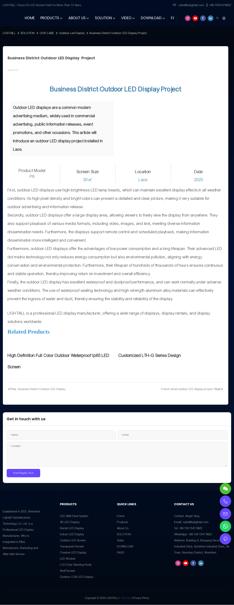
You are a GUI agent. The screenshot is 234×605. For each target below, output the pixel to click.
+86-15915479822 (218, 5)
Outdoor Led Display (72, 33)
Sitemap (125, 598)
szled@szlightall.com (188, 5)
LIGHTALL (9, 33)
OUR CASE (47, 33)
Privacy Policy (141, 598)
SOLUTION (28, 33)
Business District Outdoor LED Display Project (118, 33)
